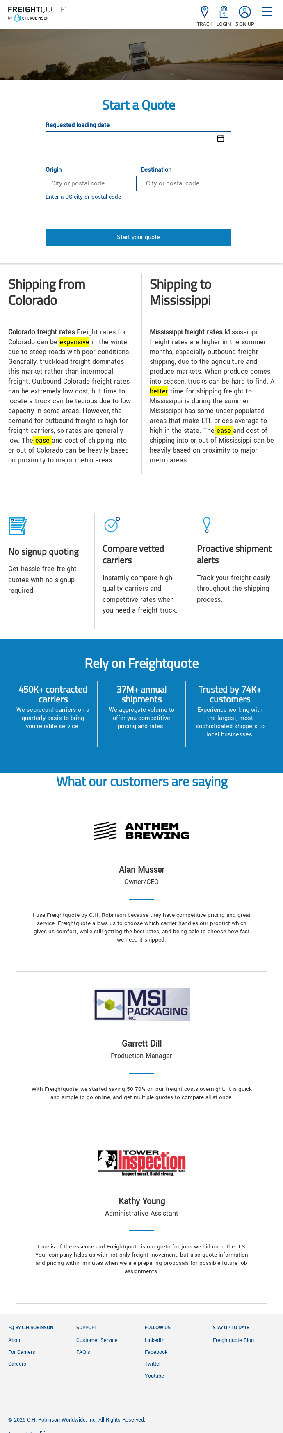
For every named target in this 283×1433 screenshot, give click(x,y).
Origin (54, 170)
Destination (156, 170)
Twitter (153, 1364)
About (15, 1340)
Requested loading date (78, 125)
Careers (17, 1364)
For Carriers (21, 1352)
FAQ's (83, 1352)
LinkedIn (154, 1340)
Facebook (156, 1352)
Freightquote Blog (233, 1340)
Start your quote (138, 237)
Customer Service (97, 1340)
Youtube (154, 1376)
